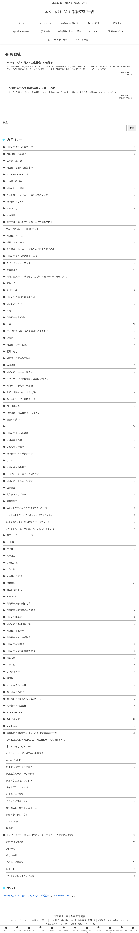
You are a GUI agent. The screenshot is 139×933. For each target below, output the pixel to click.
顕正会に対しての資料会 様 (71, 400)
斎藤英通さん (71, 271)
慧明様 (71, 550)
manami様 (71, 598)
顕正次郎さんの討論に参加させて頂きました (70, 523)
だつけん (71, 557)
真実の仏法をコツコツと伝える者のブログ (71, 196)
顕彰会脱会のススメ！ (71, 155)
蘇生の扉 (71, 284)
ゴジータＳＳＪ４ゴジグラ (71, 264)
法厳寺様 (71, 659)
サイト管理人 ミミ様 (70, 788)
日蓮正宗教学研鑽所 (71, 318)
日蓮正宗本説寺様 (71, 631)
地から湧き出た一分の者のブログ (70, 230)
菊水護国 (71, 366)
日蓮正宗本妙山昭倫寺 (71, 434)
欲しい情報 (70, 856)
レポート (70, 870)
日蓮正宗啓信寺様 (71, 645)
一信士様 (71, 570)
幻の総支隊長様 (71, 591)
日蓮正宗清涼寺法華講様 (71, 638)
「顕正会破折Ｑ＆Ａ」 (52, 924)
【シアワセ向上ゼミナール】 (70, 747)
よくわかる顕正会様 (71, 686)
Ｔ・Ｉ (71, 427)
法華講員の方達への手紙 (110, 921)
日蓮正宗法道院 (71, 305)
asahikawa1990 (61, 896)
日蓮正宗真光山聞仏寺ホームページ (71, 257)
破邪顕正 (71, 488)
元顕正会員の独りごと (71, 468)
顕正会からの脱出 (71, 693)
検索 (5, 123)
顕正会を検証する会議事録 (71, 168)
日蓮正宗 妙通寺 (71, 189)
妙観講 (71, 339)
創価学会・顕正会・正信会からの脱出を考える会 (71, 250)
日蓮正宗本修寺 (71, 618)
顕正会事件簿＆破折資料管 (71, 454)
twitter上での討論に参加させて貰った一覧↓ (71, 509)
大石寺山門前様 (71, 577)
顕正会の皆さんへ (71, 202)
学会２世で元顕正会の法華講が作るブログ (71, 332)
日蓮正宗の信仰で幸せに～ (70, 815)
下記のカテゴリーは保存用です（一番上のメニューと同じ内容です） (71, 836)
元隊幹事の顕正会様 (71, 706)
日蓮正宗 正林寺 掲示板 (71, 482)
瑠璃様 (70, 829)
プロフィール (22, 921)
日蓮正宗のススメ (71, 236)
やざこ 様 (71, 291)
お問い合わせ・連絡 (73, 924)
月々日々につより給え (70, 802)
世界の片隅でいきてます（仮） (71, 393)
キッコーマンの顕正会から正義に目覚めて (71, 380)
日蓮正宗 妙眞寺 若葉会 (71, 386)
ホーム (10, 921)
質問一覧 (70, 849)
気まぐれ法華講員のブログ (70, 768)
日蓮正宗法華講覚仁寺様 (71, 604)
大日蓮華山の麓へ (71, 441)
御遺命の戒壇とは (70, 843)
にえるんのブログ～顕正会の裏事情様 (70, 754)
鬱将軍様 (71, 584)
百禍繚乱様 (71, 563)
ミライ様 (71, 666)
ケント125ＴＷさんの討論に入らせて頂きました (70, 516)
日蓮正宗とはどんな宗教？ (70, 781)
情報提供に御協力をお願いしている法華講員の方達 (71, 734)
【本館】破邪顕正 (71, 182)
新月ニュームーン (71, 243)
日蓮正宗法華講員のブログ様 (70, 775)
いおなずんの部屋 (71, 448)
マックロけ (71, 209)
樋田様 (71, 679)
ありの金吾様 (71, 720)
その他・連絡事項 (70, 863)
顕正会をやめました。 (71, 345)
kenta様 (71, 543)
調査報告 (65, 921)
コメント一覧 (90, 924)
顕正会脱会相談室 (70, 795)
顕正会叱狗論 (71, 407)
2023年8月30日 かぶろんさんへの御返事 (26, 896)
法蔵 (71, 325)
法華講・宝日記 (71, 162)
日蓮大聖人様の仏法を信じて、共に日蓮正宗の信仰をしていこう (71, 277)
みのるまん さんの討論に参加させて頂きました (70, 529)
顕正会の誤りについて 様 (71, 536)
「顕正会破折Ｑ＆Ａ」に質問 (70, 877)
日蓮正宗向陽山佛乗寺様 (71, 625)
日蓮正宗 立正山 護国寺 (71, 373)
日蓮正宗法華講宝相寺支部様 (71, 611)
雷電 (71, 311)
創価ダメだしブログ (71, 495)
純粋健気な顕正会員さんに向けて (71, 414)
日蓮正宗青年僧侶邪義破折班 (71, 298)
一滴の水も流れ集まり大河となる (71, 475)
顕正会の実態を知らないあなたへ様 (71, 700)
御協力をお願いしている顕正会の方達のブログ (71, 223)
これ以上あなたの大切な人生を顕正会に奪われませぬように (70, 740)
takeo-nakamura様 (71, 713)
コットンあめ (70, 822)
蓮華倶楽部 (71, 502)
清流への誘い (71, 420)
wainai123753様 (70, 761)
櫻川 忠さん (71, 352)
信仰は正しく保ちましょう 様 (70, 809)
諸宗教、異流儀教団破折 (71, 359)
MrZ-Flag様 (71, 727)
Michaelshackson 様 (71, 175)
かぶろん (71, 461)
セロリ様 (71, 216)
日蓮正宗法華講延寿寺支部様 (71, 652)
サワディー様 (71, 672)
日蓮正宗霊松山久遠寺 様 (71, 148)
